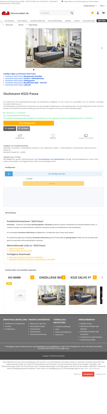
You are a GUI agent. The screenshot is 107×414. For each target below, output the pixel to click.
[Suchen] (72, 13)
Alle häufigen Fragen (37, 326)
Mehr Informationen (92, 368)
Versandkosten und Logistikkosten (51, 159)
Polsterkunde (35, 329)
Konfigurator (10, 167)
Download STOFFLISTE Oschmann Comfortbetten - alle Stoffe (31, 259)
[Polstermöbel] (55, 20)
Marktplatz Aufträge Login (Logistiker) (89, 333)
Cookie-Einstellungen (63, 326)
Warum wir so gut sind (38, 323)
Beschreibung (10, 213)
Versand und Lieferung (38, 334)
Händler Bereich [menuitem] (89, 6)
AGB (57, 329)
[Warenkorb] (103, 13)
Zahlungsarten (35, 332)
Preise (9, 159)
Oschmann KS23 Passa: (23, 76)
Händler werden (86, 323)
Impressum (59, 334)
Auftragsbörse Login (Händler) (91, 337)
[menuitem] (57, 13)
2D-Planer (23, 128)
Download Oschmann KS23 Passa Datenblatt (25, 257)
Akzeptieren (88, 374)
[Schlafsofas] (89, 20)
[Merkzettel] (92, 13)
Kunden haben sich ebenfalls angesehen (20, 270)
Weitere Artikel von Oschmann (19, 251)
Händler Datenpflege (87, 340)
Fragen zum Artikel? (15, 248)
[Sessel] (68, 20)
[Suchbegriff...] (57, 13)
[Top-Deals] (22, 20)
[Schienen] (9, 20)
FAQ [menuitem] (102, 6)
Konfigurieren (10, 329)
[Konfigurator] (37, 20)
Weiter (66, 183)
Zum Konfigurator (36, 122)
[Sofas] (77, 20)
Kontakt (8, 326)
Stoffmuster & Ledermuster (15, 323)
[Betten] (102, 20)
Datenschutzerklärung (63, 332)
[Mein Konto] (98, 13)
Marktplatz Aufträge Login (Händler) (89, 327)
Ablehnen (78, 374)
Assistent (10, 128)
